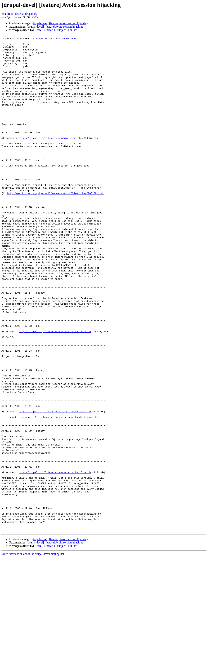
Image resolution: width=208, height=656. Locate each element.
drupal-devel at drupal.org (22, 13)
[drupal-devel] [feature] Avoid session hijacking (60, 23)
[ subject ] (61, 29)
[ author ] (73, 29)
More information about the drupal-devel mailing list (32, 652)
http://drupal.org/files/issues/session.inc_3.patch (55, 390)
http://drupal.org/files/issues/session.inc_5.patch (55, 559)
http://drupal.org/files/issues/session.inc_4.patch (55, 486)
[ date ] (39, 29)
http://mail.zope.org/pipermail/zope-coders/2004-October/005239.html (55, 224)
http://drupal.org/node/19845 (56, 39)
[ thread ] (49, 29)
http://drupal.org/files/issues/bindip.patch (50, 158)
